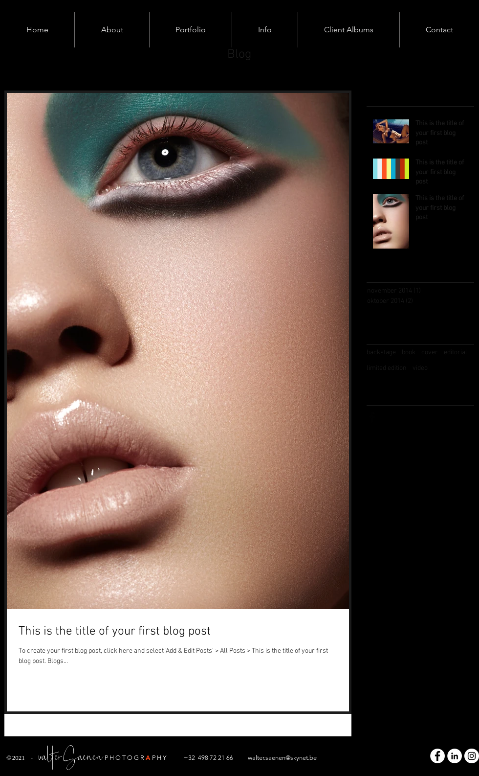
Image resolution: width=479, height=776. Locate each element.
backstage (381, 352)
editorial (455, 352)
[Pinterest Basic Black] (430, 417)
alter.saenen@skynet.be (284, 757)
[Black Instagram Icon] (411, 417)
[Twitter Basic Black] (391, 417)
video (420, 368)
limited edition (387, 368)
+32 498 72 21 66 (208, 757)
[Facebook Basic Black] (372, 417)
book (408, 352)
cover (429, 352)
